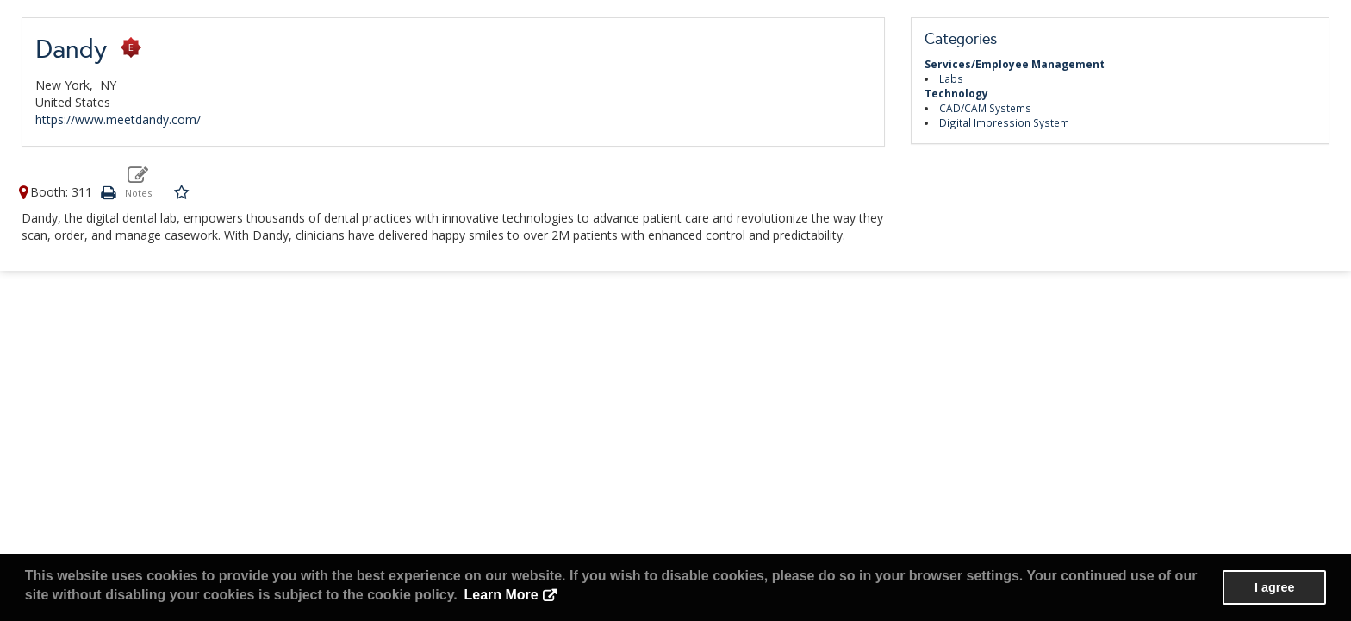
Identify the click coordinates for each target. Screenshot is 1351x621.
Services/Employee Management (1015, 64)
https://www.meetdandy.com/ (118, 119)
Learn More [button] (501, 594)
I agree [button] (1274, 587)
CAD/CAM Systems (985, 108)
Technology (956, 93)
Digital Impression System (1004, 122)
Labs (951, 78)
